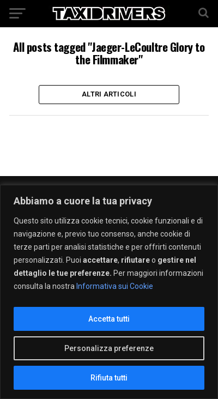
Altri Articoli (109, 94)
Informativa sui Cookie (114, 286)
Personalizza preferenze (109, 348)
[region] (109, 292)
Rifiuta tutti (109, 377)
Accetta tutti (109, 319)
